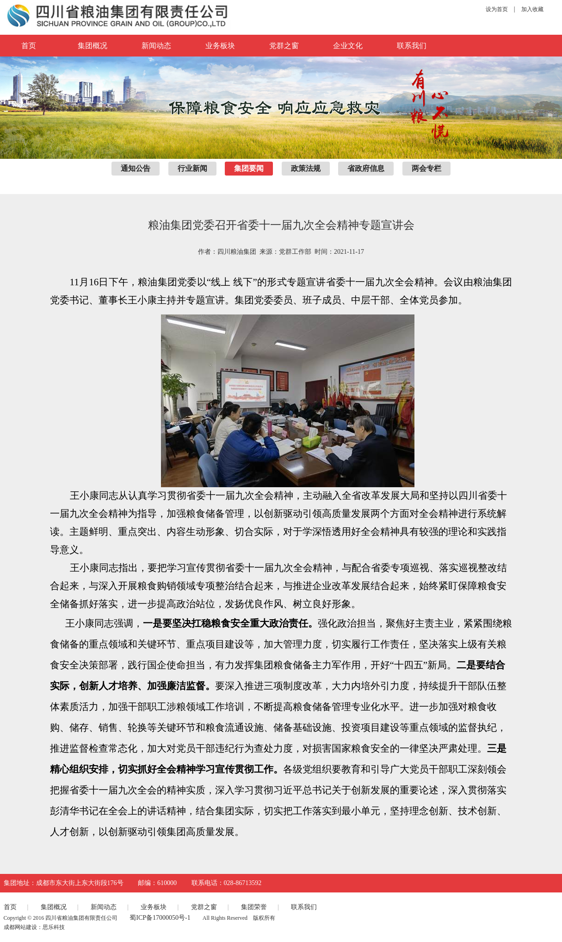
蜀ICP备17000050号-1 (160, 917)
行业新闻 (192, 168)
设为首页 (497, 9)
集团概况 (92, 46)
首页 (10, 907)
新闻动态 (156, 46)
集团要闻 (249, 168)
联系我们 (411, 46)
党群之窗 (284, 46)
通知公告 (135, 168)
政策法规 (306, 168)
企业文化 (348, 46)
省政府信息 (365, 168)
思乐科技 (54, 927)
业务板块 (220, 46)
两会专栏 (426, 168)
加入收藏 (532, 9)
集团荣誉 (254, 907)
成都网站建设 (20, 927)
